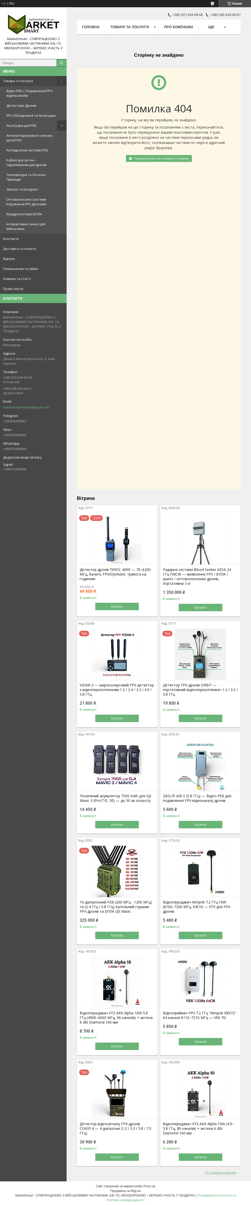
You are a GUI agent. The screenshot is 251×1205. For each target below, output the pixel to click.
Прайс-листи (13, 288)
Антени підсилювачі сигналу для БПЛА (29, 137)
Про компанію (178, 27)
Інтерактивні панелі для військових (26, 226)
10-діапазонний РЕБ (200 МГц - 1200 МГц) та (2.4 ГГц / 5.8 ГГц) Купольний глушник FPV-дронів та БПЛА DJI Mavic (116, 907)
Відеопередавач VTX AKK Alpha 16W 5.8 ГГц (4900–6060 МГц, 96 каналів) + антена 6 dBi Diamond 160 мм (116, 1018)
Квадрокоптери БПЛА (24, 214)
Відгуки (9, 258)
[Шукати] (61, 63)
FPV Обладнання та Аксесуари (31, 115)
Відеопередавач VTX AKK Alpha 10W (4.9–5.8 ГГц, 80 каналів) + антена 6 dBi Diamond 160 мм (198, 1128)
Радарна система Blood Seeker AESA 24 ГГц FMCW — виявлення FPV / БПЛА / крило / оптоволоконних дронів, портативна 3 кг (197, 576)
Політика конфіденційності (125, 1200)
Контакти (11, 238)
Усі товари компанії (220, 1172)
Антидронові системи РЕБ (27, 150)
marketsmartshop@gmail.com (26, 407)
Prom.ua (149, 1186)
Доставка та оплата (19, 248)
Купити (117, 606)
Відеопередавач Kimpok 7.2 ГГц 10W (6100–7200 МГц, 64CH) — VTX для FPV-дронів (197, 907)
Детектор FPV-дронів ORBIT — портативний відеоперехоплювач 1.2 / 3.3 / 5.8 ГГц (200, 690)
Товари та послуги (18, 81)
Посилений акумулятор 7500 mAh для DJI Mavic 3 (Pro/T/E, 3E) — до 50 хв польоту (115, 798)
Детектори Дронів (21, 105)
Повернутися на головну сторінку (161, 158)
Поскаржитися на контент (215, 1195)
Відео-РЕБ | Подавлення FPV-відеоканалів (29, 93)
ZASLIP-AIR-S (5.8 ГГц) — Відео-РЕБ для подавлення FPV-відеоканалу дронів (197, 798)
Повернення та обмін (20, 268)
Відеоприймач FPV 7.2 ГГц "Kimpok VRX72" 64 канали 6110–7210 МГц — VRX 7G (199, 1015)
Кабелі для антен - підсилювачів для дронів (26, 162)
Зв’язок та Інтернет (22, 189)
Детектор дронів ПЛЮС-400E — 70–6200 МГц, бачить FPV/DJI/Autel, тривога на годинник (115, 574)
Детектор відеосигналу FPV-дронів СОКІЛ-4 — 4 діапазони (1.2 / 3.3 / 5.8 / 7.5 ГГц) (115, 1128)
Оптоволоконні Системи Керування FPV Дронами (26, 201)
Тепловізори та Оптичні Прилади (26, 177)
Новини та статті (17, 278)
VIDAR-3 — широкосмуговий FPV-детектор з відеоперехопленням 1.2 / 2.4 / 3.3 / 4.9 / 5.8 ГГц (117, 690)
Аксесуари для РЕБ (21, 125)
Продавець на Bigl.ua (125, 1191)
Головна (91, 27)
